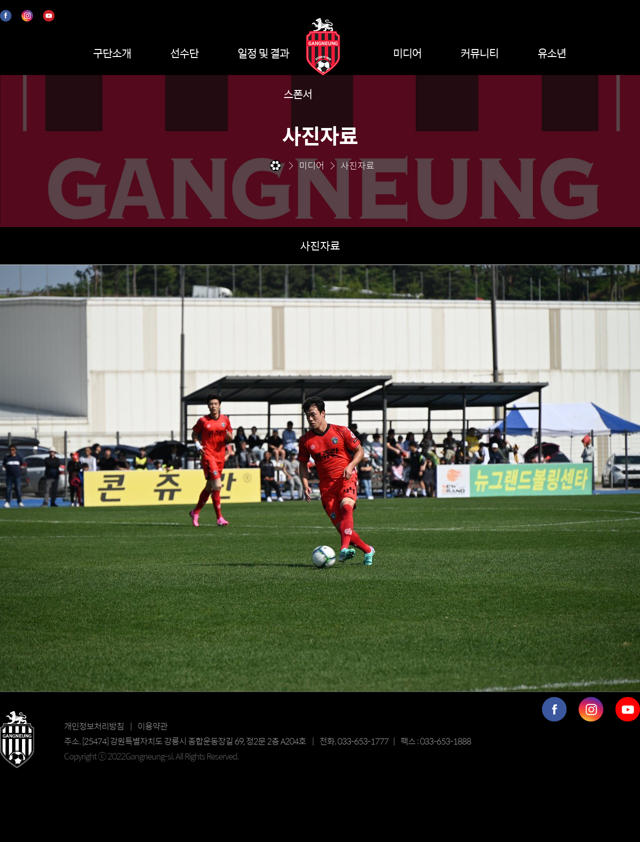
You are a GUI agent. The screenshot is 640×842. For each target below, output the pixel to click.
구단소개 (112, 53)
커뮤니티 (479, 53)
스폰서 (298, 94)
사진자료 (320, 245)
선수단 (184, 53)
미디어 (407, 53)
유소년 (552, 53)
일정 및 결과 (263, 53)
